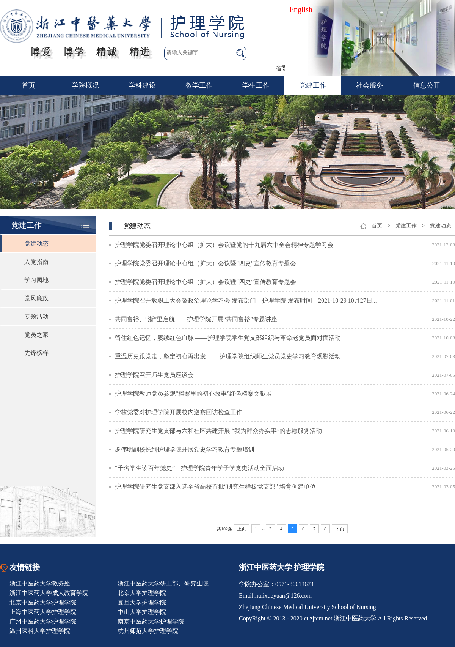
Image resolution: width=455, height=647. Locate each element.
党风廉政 (36, 298)
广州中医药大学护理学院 (42, 621)
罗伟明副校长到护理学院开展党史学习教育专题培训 (184, 449)
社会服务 (369, 85)
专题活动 (36, 316)
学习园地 (36, 280)
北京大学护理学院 (142, 593)
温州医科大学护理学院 (39, 631)
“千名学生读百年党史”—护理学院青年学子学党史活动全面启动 (199, 468)
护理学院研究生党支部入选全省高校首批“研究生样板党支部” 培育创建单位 (215, 486)
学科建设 (142, 85)
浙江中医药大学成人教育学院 (48, 593)
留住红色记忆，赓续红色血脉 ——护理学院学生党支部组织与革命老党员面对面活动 (228, 338)
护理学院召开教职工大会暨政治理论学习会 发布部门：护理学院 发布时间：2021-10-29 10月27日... (246, 300)
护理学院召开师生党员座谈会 (154, 375)
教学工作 (199, 85)
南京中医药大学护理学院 (151, 621)
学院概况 (85, 85)
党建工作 (312, 85)
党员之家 (36, 334)
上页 (241, 529)
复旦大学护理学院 (142, 602)
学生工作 (256, 85)
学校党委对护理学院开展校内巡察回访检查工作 (178, 412)
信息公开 (426, 85)
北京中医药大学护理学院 (42, 602)
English (300, 9)
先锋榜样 (36, 353)
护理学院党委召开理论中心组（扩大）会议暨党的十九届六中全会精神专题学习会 (224, 244)
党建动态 (36, 243)
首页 (28, 85)
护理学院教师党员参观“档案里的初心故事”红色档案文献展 (193, 393)
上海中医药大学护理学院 (42, 612)
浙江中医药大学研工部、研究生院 (163, 583)
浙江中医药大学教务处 (39, 583)
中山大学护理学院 (142, 612)
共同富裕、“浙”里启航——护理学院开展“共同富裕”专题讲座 (196, 319)
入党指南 (36, 262)
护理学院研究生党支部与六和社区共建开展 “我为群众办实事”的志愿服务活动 (218, 431)
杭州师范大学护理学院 (148, 631)
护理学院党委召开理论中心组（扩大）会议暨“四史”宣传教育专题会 (205, 263)
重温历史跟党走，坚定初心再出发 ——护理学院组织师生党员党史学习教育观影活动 (228, 356)
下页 (339, 529)
